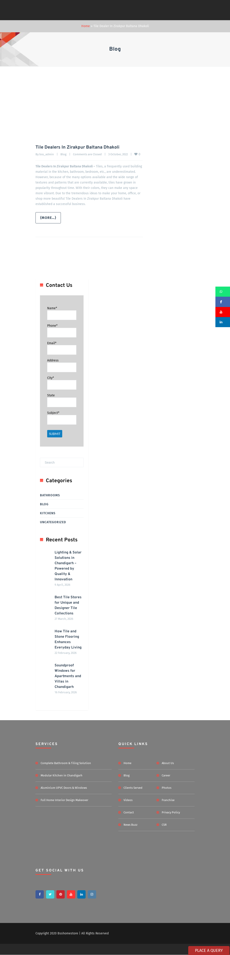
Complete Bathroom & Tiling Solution (66, 763)
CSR (164, 824)
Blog (63, 154)
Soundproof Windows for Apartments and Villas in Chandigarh (68, 676)
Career (166, 775)
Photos (166, 787)
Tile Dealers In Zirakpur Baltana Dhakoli (77, 147)
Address (53, 360)
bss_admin (46, 154)
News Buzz (130, 824)
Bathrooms (50, 495)
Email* (51, 343)
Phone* (52, 326)
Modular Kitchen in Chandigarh (61, 775)
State (51, 395)
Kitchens (47, 513)
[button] (222, 292)
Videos (128, 800)
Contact (129, 812)
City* (50, 378)
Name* (52, 308)
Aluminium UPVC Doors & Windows (64, 787)
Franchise (168, 800)
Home (85, 26)
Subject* (53, 413)
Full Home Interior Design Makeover (64, 800)
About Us (168, 763)
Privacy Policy (171, 812)
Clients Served (133, 787)
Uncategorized (53, 522)
